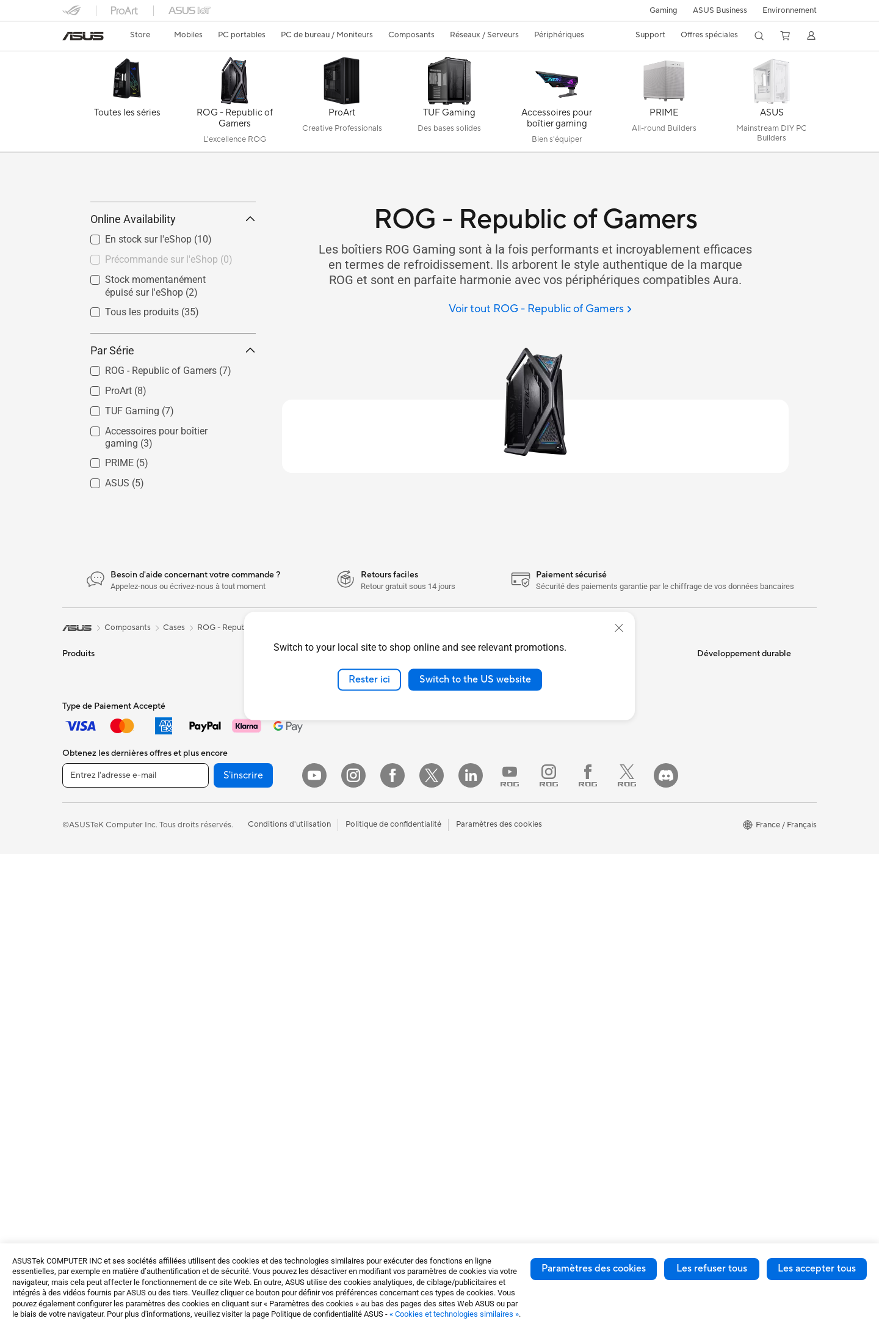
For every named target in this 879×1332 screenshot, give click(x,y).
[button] (663, 10)
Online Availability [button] (173, 274)
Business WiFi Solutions (356, 727)
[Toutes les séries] (127, 104)
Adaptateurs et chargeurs (360, 929)
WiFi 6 (200, 976)
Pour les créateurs (94, 857)
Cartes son (208, 902)
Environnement (789, 10)
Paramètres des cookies (593, 1268)
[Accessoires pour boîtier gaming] (556, 104)
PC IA (453, 893)
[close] (619, 628)
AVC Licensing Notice (482, 1095)
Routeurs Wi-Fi (216, 995)
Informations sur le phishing (493, 1077)
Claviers (329, 819)
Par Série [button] (173, 404)
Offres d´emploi (471, 782)
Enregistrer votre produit (615, 764)
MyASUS (586, 893)
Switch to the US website (475, 679)
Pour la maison (88, 820)
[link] (83, 36)
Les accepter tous (817, 1268)
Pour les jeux (84, 893)
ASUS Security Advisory (613, 875)
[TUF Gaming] (449, 104)
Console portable (93, 783)
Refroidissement (218, 819)
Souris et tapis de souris (357, 838)
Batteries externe (345, 966)
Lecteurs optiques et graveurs (242, 921)
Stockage (206, 939)
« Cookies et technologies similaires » (454, 1314)
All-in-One (80, 967)
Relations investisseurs (483, 745)
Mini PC (203, 727)
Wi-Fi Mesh (209, 1013)
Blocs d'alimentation (225, 856)
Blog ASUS (463, 1114)
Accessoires (84, 764)
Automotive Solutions (482, 966)
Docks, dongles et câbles (359, 948)
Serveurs (330, 782)
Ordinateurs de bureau (102, 985)
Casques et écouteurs (353, 856)
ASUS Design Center (480, 929)
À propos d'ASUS (474, 727)
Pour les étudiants (94, 875)
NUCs (73, 1004)
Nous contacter (598, 727)
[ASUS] (771, 104)
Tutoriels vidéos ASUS (609, 857)
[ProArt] (342, 104)
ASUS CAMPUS (472, 1031)
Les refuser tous (711, 1268)
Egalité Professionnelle (483, 764)
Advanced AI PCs (474, 911)
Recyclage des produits (612, 912)
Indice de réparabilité (608, 930)
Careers (457, 855)
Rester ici (369, 679)
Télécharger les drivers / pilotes (626, 782)
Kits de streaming (345, 874)
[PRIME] (664, 104)
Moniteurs (80, 930)
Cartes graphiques (222, 838)
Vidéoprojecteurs (93, 949)
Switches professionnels (357, 745)
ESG (705, 727)
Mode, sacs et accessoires (361, 893)
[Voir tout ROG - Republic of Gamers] (540, 309)
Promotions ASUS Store (486, 984)
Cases (200, 801)
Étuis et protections (349, 911)
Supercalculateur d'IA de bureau (372, 764)
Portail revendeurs (476, 819)
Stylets (326, 984)
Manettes (331, 1003)
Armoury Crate (470, 1132)
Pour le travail (87, 838)
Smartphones (86, 746)
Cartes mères (213, 783)
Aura (451, 1150)
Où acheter (463, 800)
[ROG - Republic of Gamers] (234, 104)
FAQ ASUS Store (601, 745)
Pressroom (462, 837)
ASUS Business (720, 10)
